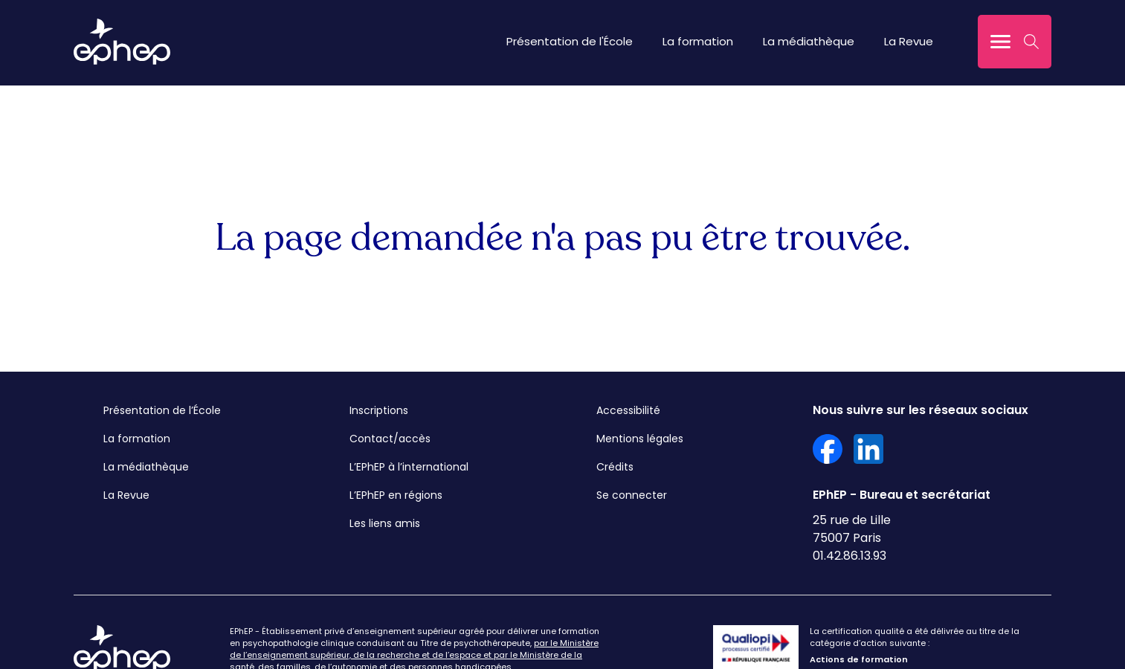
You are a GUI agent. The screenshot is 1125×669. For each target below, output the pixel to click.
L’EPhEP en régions (395, 495)
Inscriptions (378, 410)
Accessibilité (628, 410)
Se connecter (631, 495)
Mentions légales (639, 438)
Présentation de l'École (569, 41)
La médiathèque (808, 41)
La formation (698, 41)
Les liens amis (384, 523)
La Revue (908, 41)
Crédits (615, 466)
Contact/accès (390, 438)
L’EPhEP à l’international (408, 466)
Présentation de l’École (162, 410)
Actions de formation (859, 659)
